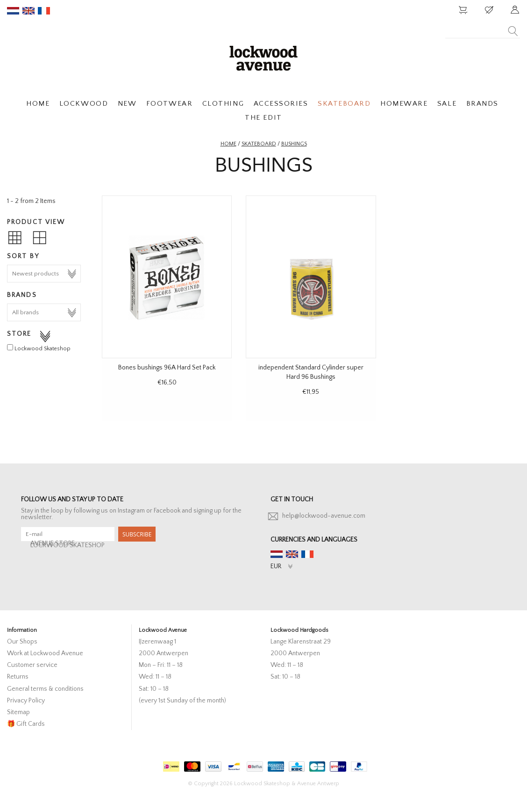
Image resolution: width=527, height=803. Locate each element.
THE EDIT (263, 118)
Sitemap (18, 712)
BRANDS (482, 104)
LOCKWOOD (83, 104)
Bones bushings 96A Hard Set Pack (166, 367)
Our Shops (22, 641)
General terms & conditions (45, 689)
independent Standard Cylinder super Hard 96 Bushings (310, 372)
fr (44, 10)
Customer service (32, 665)
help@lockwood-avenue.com (323, 516)
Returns (17, 676)
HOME (38, 104)
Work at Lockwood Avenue (45, 653)
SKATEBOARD (344, 104)
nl (13, 10)
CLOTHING (223, 104)
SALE (446, 104)
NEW (127, 104)
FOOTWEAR (169, 104)
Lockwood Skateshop (42, 349)
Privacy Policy (26, 700)
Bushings (294, 144)
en (28, 10)
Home (228, 144)
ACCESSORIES (281, 104)
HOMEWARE (403, 104)
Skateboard (259, 144)
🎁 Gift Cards (26, 724)
